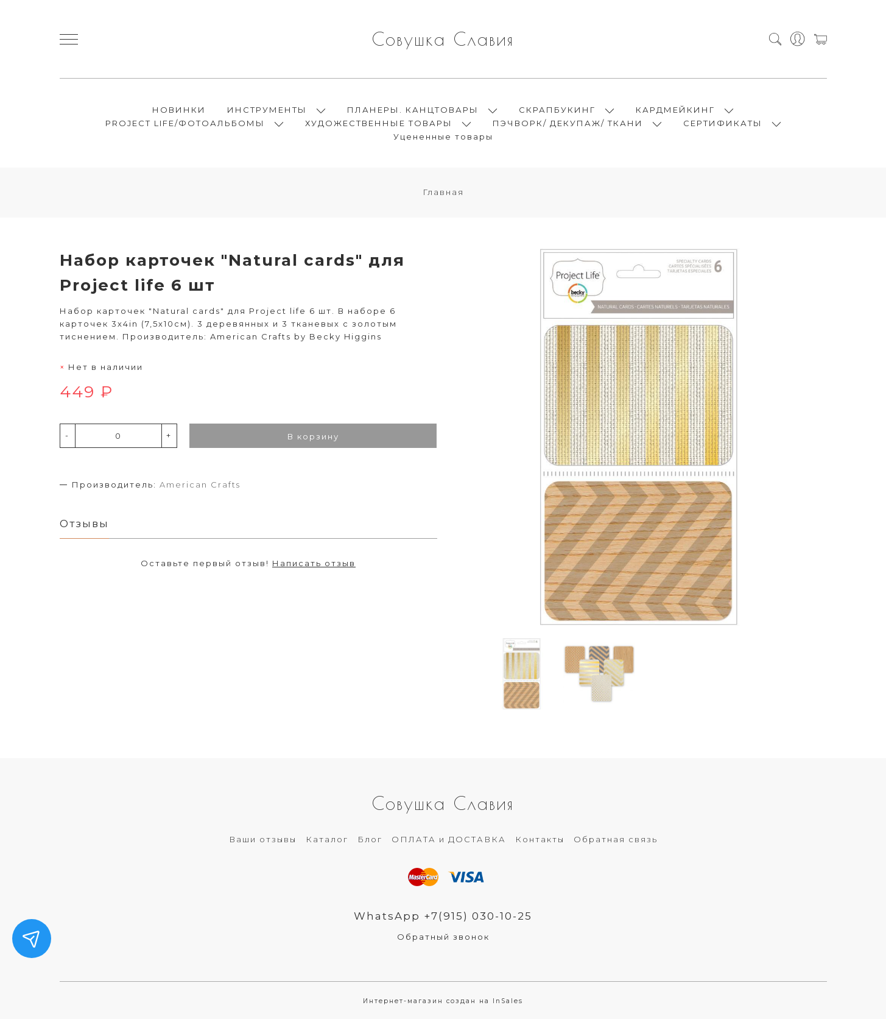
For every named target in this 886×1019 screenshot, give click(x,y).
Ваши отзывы (263, 839)
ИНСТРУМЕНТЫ (267, 110)
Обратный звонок (443, 937)
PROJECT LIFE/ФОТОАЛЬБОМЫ (185, 123)
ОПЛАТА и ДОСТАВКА (449, 839)
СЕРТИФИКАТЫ (722, 123)
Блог (369, 839)
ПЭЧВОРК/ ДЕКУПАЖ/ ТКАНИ (568, 123)
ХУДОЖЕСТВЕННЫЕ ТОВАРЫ (378, 123)
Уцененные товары (443, 136)
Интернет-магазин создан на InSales (443, 1001)
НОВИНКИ (179, 110)
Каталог (327, 839)
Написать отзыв (314, 563)
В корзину (313, 436)
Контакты (539, 839)
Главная (443, 192)
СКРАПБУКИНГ (557, 110)
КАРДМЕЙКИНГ (675, 110)
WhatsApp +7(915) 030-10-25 (443, 916)
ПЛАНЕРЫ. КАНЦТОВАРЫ (413, 110)
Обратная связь (616, 839)
